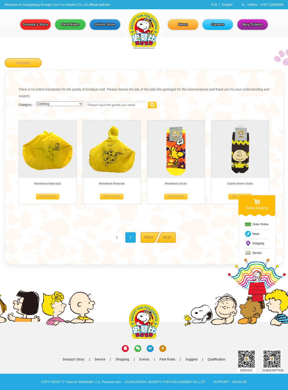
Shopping (23, 63)
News (252, 233)
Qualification (216, 359)
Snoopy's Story (73, 359)
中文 (214, 5)
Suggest (191, 359)
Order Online (256, 224)
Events (144, 359)
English (227, 5)
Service (99, 359)
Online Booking (257, 204)
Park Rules (167, 359)
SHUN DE (239, 382)
